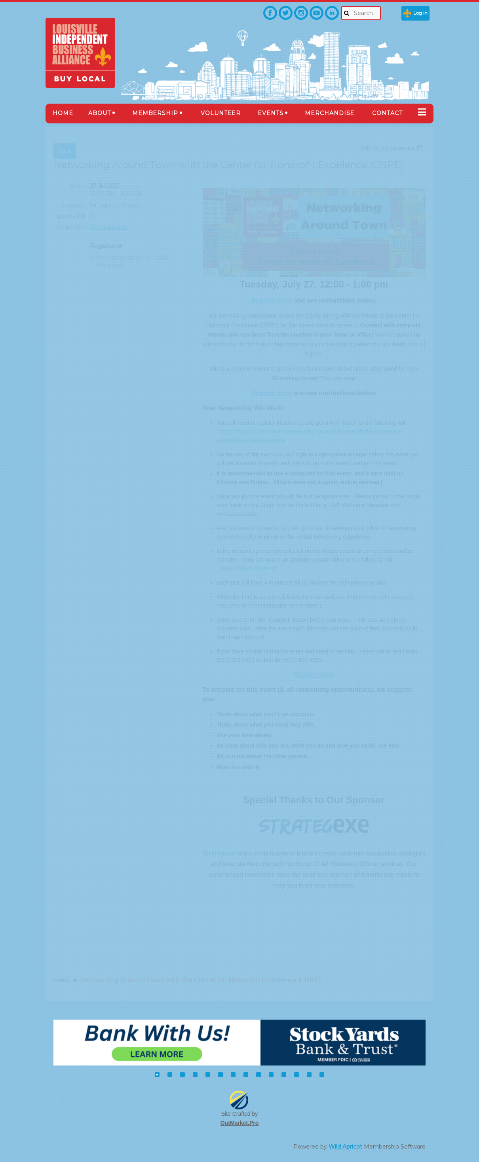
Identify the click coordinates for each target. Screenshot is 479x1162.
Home (61, 980)
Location (74, 204)
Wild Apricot (345, 1146)
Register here (271, 300)
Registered (70, 227)
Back (65, 151)
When (77, 185)
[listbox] (393, 148)
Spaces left (70, 216)
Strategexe (218, 853)
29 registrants (108, 227)
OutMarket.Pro (239, 1123)
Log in (420, 13)
